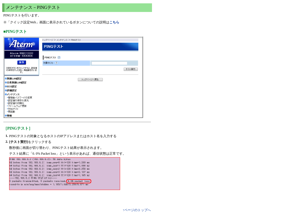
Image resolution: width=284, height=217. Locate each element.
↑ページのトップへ (137, 210)
